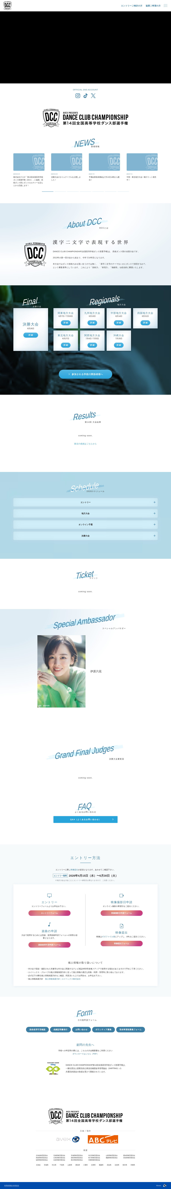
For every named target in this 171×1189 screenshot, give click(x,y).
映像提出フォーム (121, 943)
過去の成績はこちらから (85, 444)
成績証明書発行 (60, 1029)
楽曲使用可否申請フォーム (49, 945)
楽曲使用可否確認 (37, 1029)
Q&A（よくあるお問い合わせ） (85, 819)
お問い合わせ (81, 1029)
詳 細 (31, 335)
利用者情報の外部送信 (11, 1185)
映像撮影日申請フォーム (121, 913)
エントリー (86, 502)
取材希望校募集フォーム (131, 1029)
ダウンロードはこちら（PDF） (85, 1054)
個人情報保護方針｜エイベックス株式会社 (63, 979)
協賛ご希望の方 (153, 6)
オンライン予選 (86, 524)
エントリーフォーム (49, 913)
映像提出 (74, 870)
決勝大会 (85, 536)
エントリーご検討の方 (131, 6)
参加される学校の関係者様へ (87, 374)
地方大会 (85, 513)
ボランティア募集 (104, 1029)
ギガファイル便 (108, 937)
